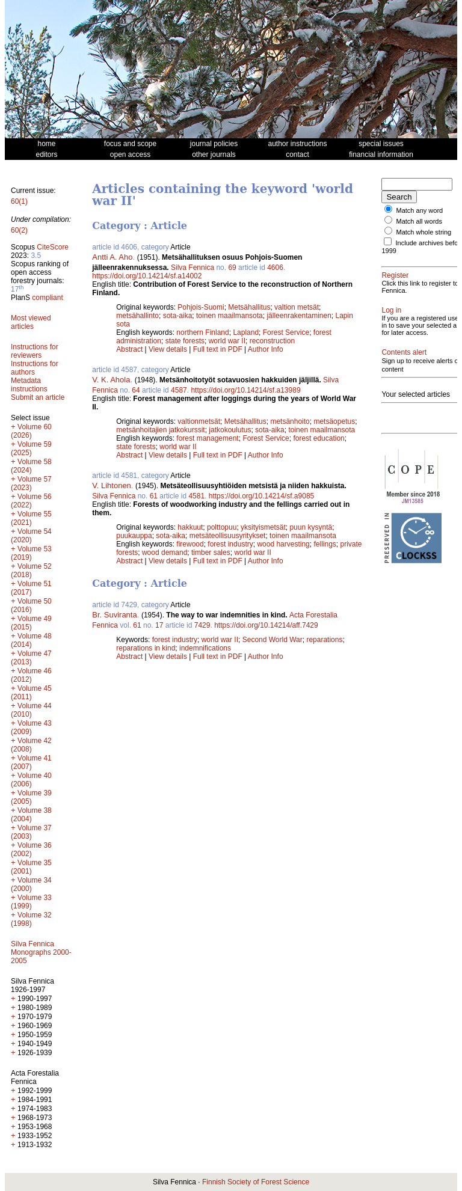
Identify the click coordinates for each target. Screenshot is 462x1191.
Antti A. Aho (112, 257)
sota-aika (177, 315)
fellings (324, 544)
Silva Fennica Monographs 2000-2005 (41, 952)
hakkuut (190, 527)
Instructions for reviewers (34, 351)
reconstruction (272, 341)
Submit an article (37, 397)
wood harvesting (283, 544)
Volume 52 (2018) (31, 570)
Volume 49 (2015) (31, 622)
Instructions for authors (34, 368)
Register (394, 282)
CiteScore (53, 247)
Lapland (246, 332)
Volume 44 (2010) (31, 710)
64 (136, 390)
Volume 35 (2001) (31, 867)
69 (232, 267)
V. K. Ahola (111, 379)
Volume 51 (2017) (31, 588)
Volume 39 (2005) (31, 797)
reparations (324, 639)
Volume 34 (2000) (31, 884)
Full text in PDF (217, 349)
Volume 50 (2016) (31, 605)
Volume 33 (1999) (31, 901)
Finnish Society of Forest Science (255, 1182)
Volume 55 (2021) (31, 518)
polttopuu (221, 527)
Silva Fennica (192, 267)
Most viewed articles (31, 322)
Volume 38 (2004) (31, 814)
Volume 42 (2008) (31, 744)
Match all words (419, 221)
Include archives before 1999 (412, 254)
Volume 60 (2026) (31, 431)
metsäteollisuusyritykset (227, 535)
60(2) (19, 230)
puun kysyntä (310, 527)
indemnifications (205, 648)
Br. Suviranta (114, 614)
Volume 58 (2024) (31, 466)
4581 (196, 496)
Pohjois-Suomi (200, 307)
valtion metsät (296, 307)
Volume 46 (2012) (31, 675)
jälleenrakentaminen (298, 315)
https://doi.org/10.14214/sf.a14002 (147, 276)
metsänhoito (289, 421)
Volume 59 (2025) (31, 448)
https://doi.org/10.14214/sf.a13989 (245, 390)
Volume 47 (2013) (31, 657)
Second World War (272, 639)
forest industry (230, 544)
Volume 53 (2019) (31, 553)
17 (159, 625)
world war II (227, 341)
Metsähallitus (249, 307)
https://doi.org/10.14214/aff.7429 (266, 625)
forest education (318, 438)
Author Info (265, 349)
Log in (391, 324)
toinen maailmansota (229, 315)
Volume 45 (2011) (31, 692)
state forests (185, 341)
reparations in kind (145, 648)
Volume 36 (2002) (31, 849)
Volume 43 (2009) (31, 727)
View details (169, 349)
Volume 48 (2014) (31, 640)
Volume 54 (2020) (31, 535)
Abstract (129, 349)
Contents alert (404, 381)
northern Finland (202, 332)
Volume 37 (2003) (31, 832)
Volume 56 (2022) (31, 500)
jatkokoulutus (230, 430)
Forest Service (286, 332)
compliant (47, 297)
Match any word (419, 210)
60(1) (19, 201)
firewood (189, 544)
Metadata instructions (29, 384)
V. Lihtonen (111, 485)
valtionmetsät (198, 421)
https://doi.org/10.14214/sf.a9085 (261, 496)
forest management (207, 438)
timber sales (210, 552)
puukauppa (134, 535)
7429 (202, 625)
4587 (179, 390)
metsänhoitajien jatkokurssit (160, 430)
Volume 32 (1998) (31, 919)
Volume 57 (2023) (31, 483)
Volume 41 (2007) (31, 762)
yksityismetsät (263, 527)
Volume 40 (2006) (31, 779)
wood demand (164, 552)
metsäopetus (334, 421)
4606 (275, 267)
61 (154, 496)
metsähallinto (137, 315)
